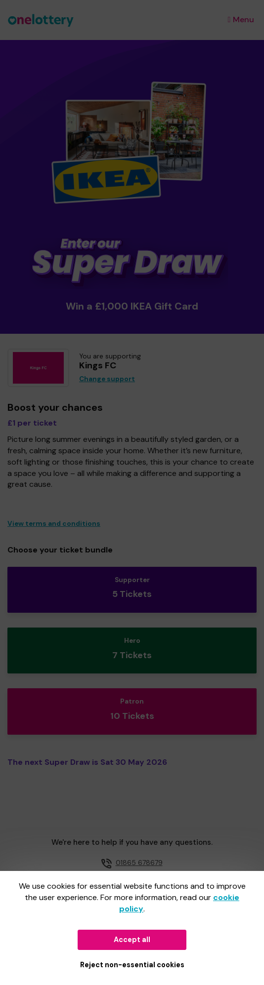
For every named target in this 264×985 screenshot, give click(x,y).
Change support (107, 379)
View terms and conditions (53, 523)
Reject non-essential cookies (132, 964)
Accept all (132, 939)
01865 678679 (139, 862)
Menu (241, 19)
